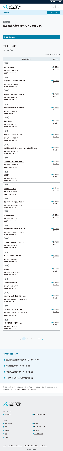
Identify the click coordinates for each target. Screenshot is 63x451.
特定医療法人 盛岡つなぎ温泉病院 (14, 81)
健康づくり (8, 427)
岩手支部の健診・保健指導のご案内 (45, 387)
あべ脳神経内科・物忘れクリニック (14, 229)
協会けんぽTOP (9, 387)
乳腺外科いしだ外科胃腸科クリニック (15, 296)
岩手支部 (6, 13)
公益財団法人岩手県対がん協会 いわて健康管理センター (21, 148)
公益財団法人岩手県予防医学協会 (14, 161)
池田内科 (6, 269)
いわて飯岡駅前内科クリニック (13, 323)
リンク (4, 445)
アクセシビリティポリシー (31, 445)
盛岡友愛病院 (8, 121)
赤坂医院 (6, 175)
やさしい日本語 (57, 2)
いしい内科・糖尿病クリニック (13, 309)
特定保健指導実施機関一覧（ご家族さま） (20, 372)
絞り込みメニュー (10, 37)
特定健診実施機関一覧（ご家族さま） (19, 366)
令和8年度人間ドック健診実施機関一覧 (19, 378)
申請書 (36, 423)
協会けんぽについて (39, 427)
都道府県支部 (20, 387)
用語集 (6, 437)
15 (39, 339)
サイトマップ (43, 445)
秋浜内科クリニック (10, 188)
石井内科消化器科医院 (10, 283)
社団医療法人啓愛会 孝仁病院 (13, 135)
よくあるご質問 (38, 434)
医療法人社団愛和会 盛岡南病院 (14, 108)
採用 (6, 434)
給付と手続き (8, 423)
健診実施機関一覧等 (10, 353)
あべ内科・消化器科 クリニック (14, 242)
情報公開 (7, 430)
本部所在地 (8, 414)
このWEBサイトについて (15, 445)
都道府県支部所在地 (39, 414)
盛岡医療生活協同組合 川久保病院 (14, 94)
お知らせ (36, 430)
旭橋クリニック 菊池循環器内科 (14, 202)
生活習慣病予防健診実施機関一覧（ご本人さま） (23, 360)
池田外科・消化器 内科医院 (12, 256)
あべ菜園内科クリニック (11, 215)
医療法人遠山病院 (9, 67)
